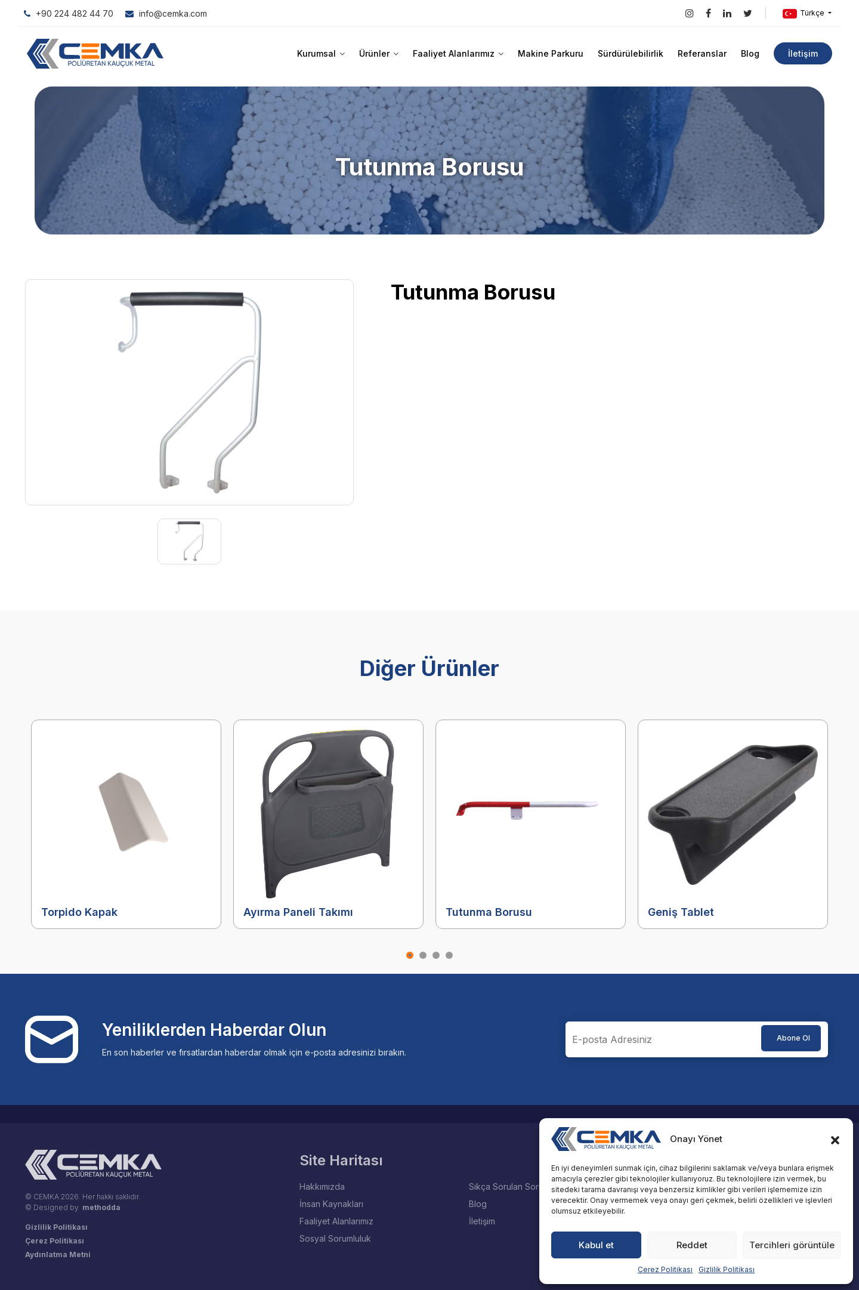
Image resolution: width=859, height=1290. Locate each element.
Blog (750, 53)
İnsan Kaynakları (331, 1204)
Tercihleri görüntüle (792, 1245)
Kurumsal (321, 53)
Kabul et (596, 1245)
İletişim (803, 53)
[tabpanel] (126, 824)
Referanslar (702, 53)
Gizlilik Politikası (727, 1269)
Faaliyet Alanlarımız (458, 53)
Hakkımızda (322, 1186)
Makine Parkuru (550, 53)
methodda (101, 1207)
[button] (835, 1139)
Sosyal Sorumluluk (335, 1238)
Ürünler (378, 53)
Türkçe (804, 13)
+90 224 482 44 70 (68, 13)
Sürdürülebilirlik (630, 53)
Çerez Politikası (665, 1269)
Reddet (691, 1245)
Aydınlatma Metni (58, 1254)
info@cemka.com (166, 13)
